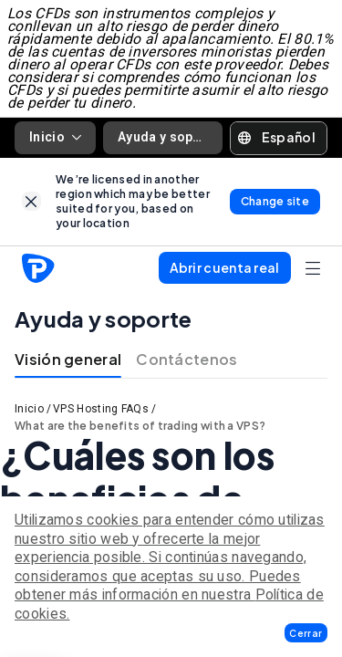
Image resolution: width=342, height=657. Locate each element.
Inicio (55, 137)
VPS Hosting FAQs (101, 408)
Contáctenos (186, 359)
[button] (306, 632)
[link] (31, 201)
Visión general (68, 359)
